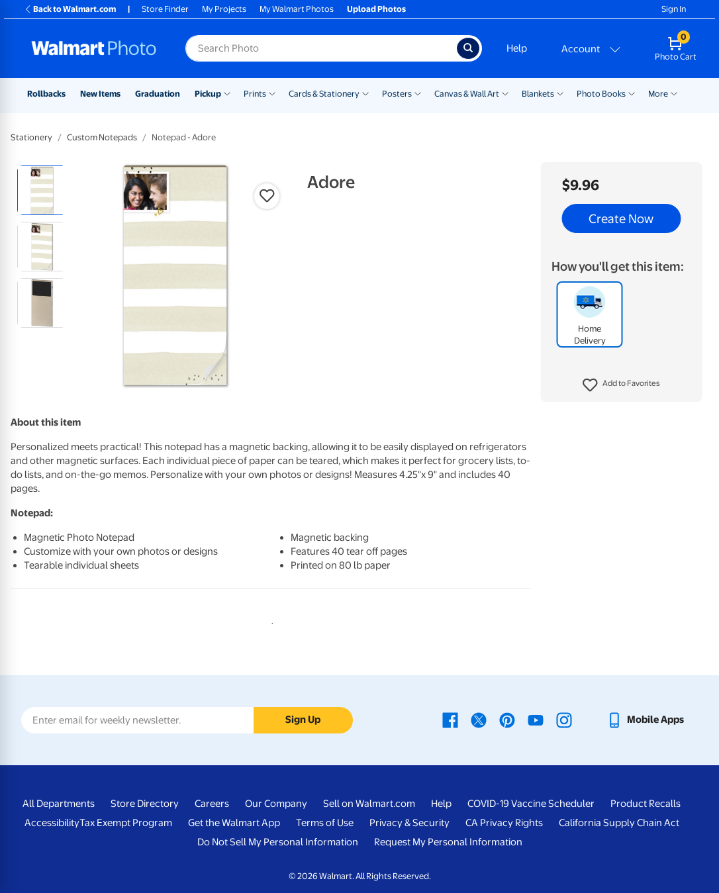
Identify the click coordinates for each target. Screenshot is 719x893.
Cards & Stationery (324, 94)
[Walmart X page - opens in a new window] (479, 720)
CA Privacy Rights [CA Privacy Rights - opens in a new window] (504, 823)
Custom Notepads (102, 137)
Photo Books (601, 94)
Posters (397, 94)
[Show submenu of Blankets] (560, 93)
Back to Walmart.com (70, 9)
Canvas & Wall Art (466, 94)
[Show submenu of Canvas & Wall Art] (505, 93)
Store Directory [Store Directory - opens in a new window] (145, 804)
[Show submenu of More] (674, 93)
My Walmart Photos (297, 9)
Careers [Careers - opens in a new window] (212, 804)
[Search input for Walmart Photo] (321, 48)
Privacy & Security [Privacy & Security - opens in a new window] (409, 823)
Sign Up (302, 720)
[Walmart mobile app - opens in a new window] (645, 720)
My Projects (224, 9)
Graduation (157, 94)
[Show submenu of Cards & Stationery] (365, 93)
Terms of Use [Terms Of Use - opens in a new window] (325, 823)
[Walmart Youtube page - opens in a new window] (536, 720)
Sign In (673, 9)
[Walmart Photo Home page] (94, 48)
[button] (621, 385)
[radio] (42, 190)
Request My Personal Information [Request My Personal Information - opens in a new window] (448, 842)
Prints (255, 94)
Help (516, 48)
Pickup (208, 94)
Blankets (538, 94)
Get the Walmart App (234, 823)
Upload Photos (376, 9)
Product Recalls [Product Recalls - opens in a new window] (645, 804)
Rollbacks (46, 94)
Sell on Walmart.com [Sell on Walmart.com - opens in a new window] (369, 804)
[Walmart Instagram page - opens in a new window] (564, 720)
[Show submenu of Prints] (272, 93)
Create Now (621, 218)
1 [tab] (269, 621)
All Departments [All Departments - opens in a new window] (59, 804)
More (658, 94)
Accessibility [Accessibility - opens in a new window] (51, 823)
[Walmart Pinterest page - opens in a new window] (507, 720)
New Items (100, 94)
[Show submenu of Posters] (418, 93)
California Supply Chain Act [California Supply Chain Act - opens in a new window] (619, 823)
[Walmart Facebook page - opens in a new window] (450, 720)
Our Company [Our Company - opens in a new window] (276, 804)
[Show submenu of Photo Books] (632, 93)
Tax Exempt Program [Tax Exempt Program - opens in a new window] (125, 823)
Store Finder (165, 9)
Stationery (31, 137)
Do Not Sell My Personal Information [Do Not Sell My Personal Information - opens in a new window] (277, 842)
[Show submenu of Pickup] (227, 93)
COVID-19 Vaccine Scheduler (531, 804)
